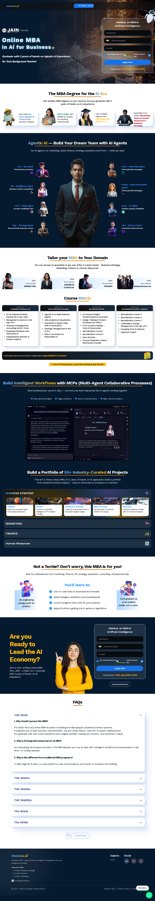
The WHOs (78, 811)
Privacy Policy (123, 889)
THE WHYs (78, 715)
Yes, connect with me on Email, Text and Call (129, 55)
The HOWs (78, 822)
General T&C (109, 889)
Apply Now (127, 62)
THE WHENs (78, 789)
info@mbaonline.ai (22, 881)
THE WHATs (78, 778)
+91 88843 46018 (138, 5)
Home (112, 860)
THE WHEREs (78, 800)
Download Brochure (120, 684)
